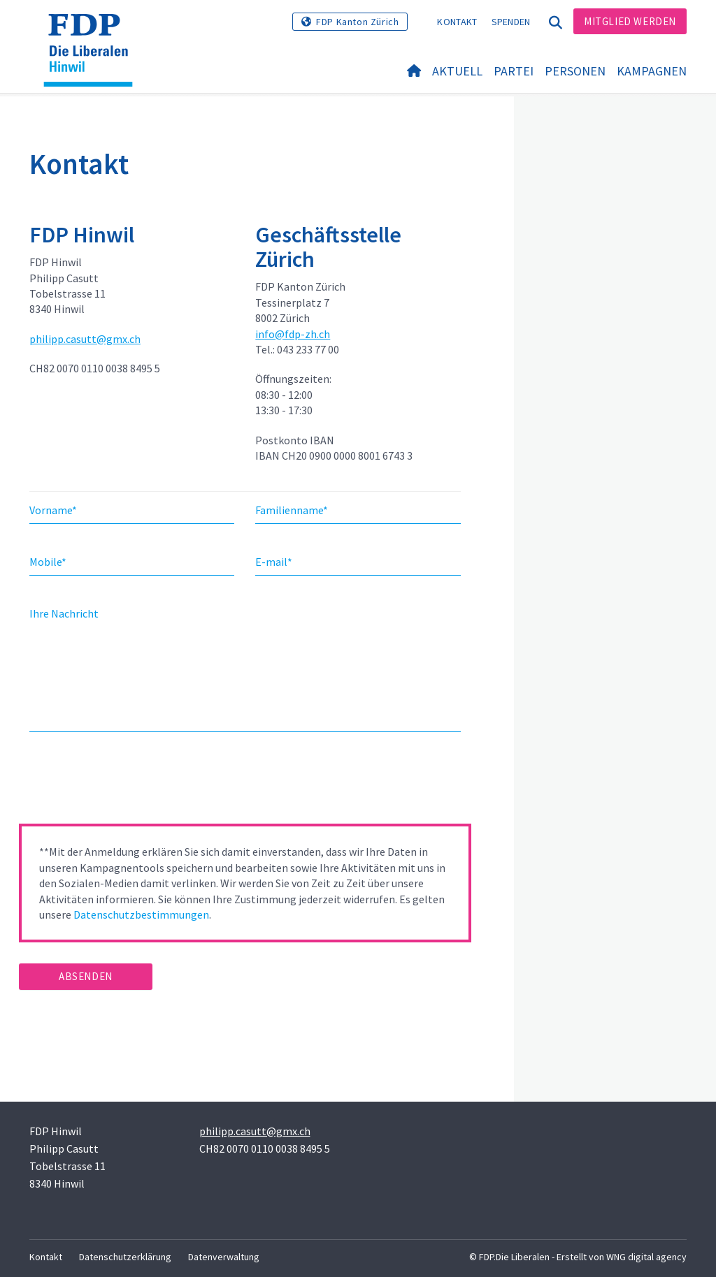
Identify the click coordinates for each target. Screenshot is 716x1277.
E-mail (273, 562)
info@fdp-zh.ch (292, 334)
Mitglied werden (630, 21)
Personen (575, 71)
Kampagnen (652, 71)
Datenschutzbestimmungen (141, 914)
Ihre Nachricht (64, 613)
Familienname (291, 510)
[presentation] (125, 782)
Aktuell (457, 71)
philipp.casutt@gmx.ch (85, 339)
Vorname (53, 510)
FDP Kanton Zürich (357, 21)
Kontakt (457, 21)
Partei (514, 71)
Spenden (511, 21)
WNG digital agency (646, 1256)
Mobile (47, 562)
